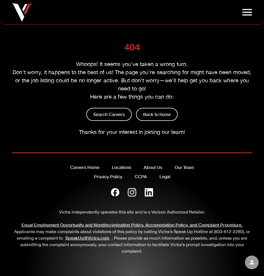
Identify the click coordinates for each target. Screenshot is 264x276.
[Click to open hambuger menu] (247, 12)
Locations (121, 167)
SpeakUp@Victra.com (88, 237)
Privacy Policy (108, 176)
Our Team (184, 167)
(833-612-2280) (229, 231)
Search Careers (109, 114)
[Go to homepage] (22, 12)
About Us (153, 167)
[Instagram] (132, 192)
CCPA (141, 176)
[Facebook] (115, 192)
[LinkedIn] (149, 192)
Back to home (157, 114)
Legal (164, 176)
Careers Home (84, 167)
